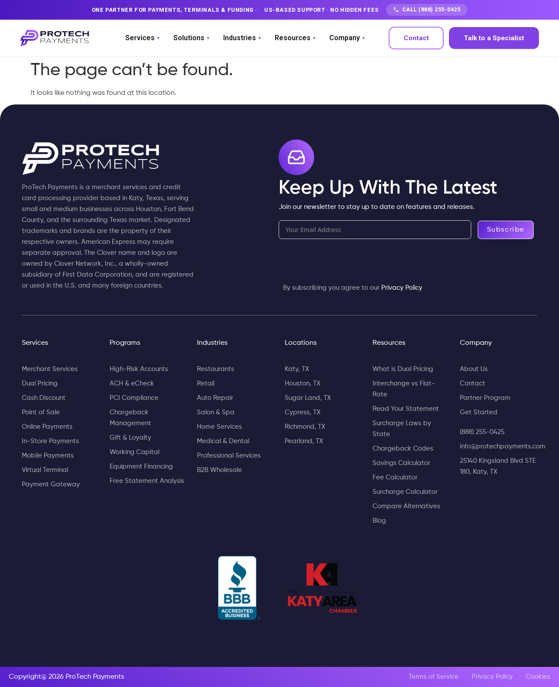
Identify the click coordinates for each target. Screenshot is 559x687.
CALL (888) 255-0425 (427, 10)
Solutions (191, 38)
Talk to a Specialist (494, 38)
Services (142, 38)
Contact (416, 38)
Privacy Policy (401, 288)
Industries (242, 38)
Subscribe (505, 229)
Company (347, 38)
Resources (295, 38)
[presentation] (345, 265)
